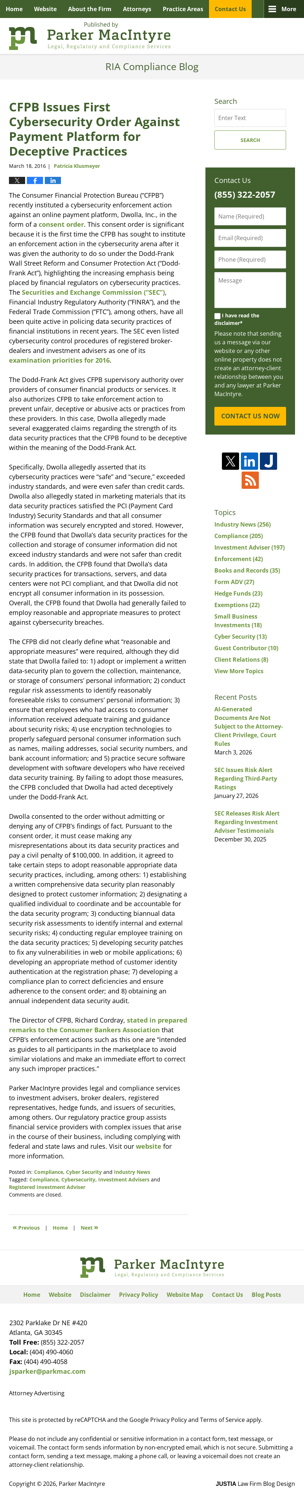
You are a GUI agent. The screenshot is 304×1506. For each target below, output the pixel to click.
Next (89, 1227)
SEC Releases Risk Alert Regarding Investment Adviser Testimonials (247, 822)
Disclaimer (95, 1295)
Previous (26, 1227)
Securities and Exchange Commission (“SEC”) (93, 292)
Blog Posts (266, 1295)
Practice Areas (183, 9)
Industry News (132, 1171)
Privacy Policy (138, 1295)
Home (14, 9)
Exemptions (237, 605)
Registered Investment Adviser (47, 1187)
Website (45, 9)
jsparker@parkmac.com (47, 1371)
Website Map (185, 1295)
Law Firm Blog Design (255, 1484)
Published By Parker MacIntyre (255, 36)
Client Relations (241, 660)
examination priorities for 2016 (59, 360)
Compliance (48, 1171)
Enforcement (238, 559)
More (288, 9)
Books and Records (247, 570)
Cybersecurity (78, 1179)
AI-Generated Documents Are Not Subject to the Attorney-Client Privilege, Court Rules (248, 726)
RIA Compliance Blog (89, 36)
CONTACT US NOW (250, 416)
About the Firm (89, 9)
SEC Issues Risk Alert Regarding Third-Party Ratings (245, 778)
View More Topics (238, 671)
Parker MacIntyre (82, 1484)
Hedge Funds (238, 593)
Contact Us (230, 9)
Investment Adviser (249, 547)
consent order (61, 224)
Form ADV (234, 582)
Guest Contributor (246, 648)
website (148, 1146)
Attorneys (137, 9)
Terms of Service (222, 1420)
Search (250, 140)
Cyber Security (84, 1171)
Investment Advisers (123, 1179)
